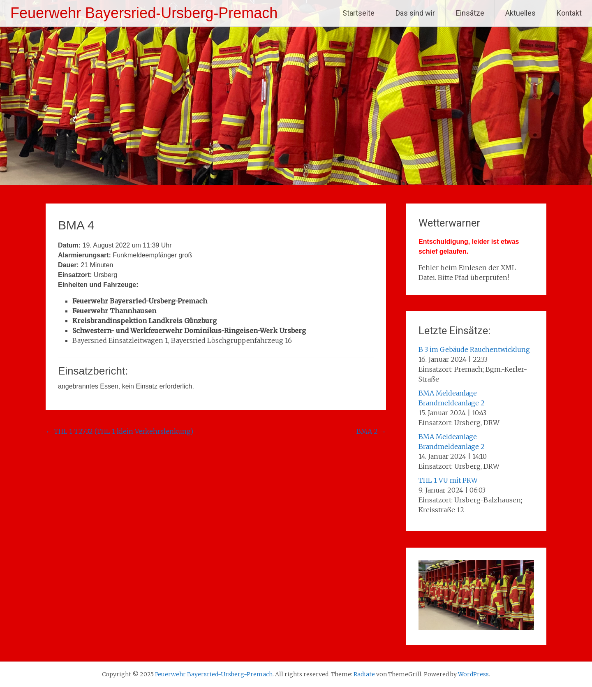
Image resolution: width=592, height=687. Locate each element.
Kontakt (569, 13)
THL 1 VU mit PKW (448, 480)
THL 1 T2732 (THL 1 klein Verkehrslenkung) (119, 431)
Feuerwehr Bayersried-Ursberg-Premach (144, 13)
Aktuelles (520, 13)
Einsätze (470, 13)
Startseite (358, 13)
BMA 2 (371, 431)
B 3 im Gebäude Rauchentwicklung (474, 349)
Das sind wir (415, 13)
